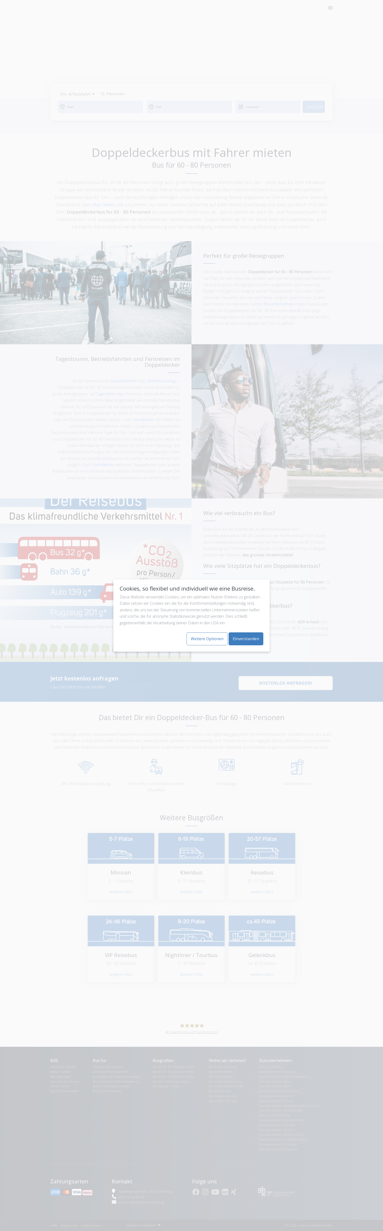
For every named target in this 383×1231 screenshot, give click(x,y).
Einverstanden (246, 638)
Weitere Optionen (207, 638)
